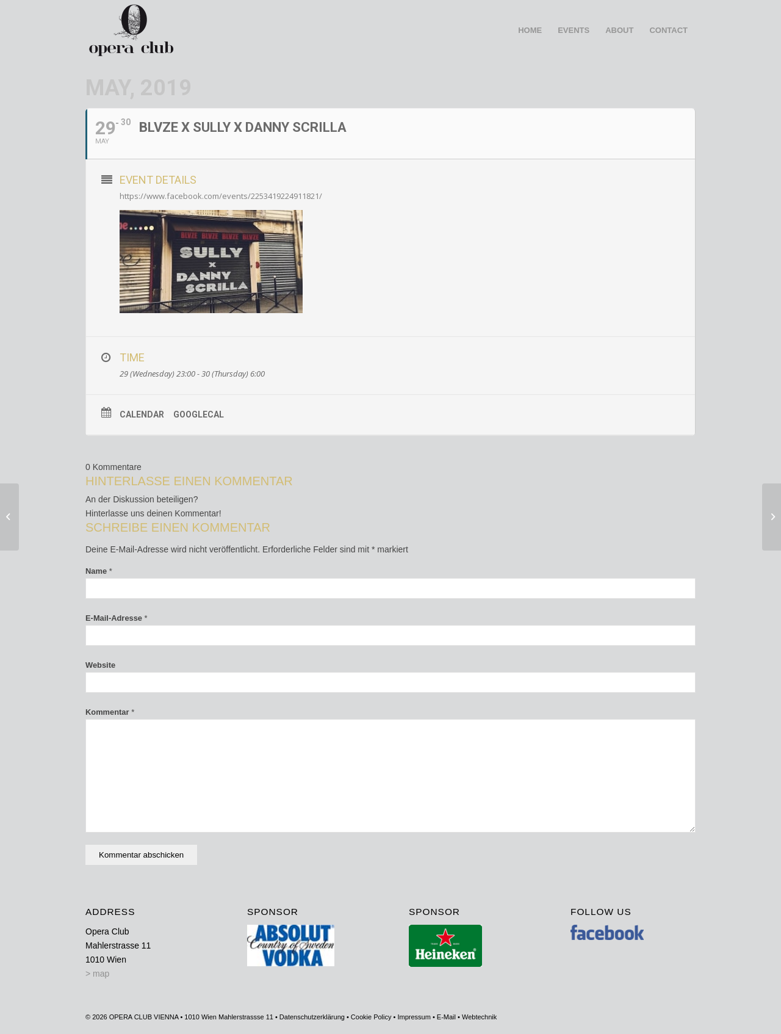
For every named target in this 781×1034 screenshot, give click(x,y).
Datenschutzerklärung (312, 1017)
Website (100, 665)
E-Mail (446, 1017)
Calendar (142, 414)
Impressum (413, 1017)
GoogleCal (198, 414)
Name (98, 571)
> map (97, 973)
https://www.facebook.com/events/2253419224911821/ (221, 195)
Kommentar (109, 712)
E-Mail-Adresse (116, 618)
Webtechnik (479, 1017)
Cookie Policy (371, 1017)
